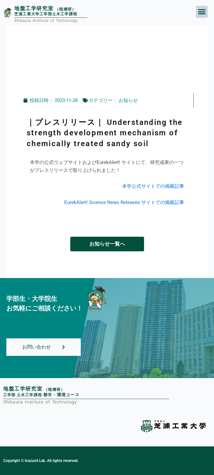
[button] (202, 12)
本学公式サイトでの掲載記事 (153, 186)
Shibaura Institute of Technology (40, 401)
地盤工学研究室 (22, 389)
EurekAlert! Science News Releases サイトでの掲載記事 (124, 202)
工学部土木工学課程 (41, 395)
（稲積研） (54, 389)
